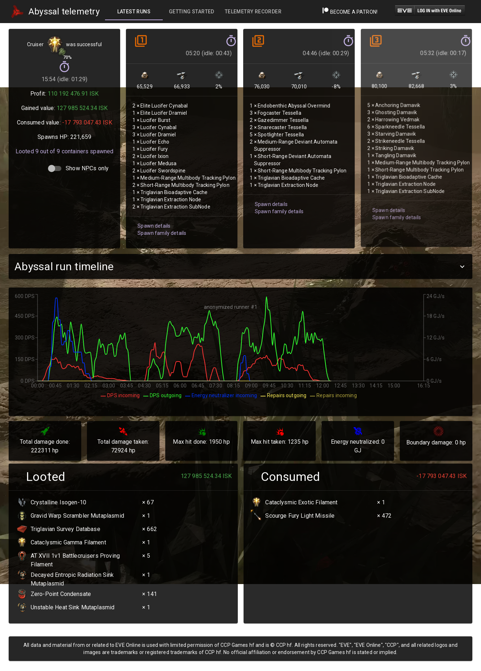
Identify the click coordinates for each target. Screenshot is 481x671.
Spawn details (153, 218)
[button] (240, 266)
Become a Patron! (349, 12)
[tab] (134, 11)
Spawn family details (161, 225)
